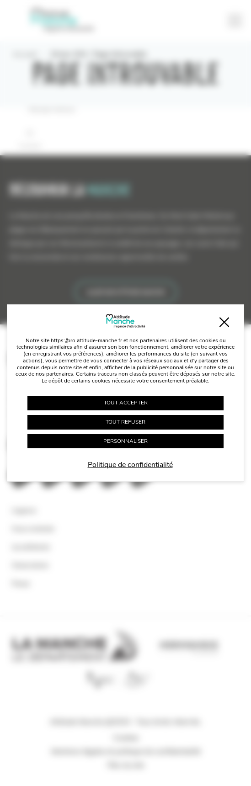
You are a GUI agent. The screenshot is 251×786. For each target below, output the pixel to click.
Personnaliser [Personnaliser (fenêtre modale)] (125, 441)
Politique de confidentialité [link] (130, 465)
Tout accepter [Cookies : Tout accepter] (126, 402)
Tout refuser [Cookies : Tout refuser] (125, 421)
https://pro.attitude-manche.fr (86, 340)
